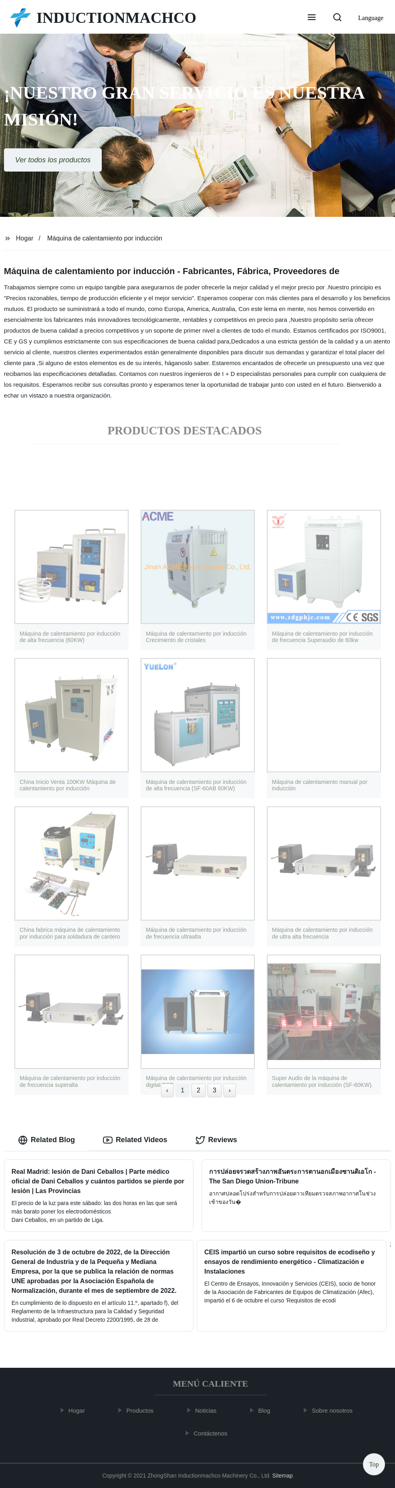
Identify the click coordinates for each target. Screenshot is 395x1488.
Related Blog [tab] (46, 1140)
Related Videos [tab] (135, 1140)
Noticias (210, 1410)
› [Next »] (230, 1090)
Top (374, 1463)
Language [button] (370, 17)
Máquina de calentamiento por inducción (104, 238)
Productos (144, 1410)
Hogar (25, 238)
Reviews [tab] (216, 1140)
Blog (269, 1410)
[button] (312, 18)
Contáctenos (215, 1433)
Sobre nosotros (336, 1410)
